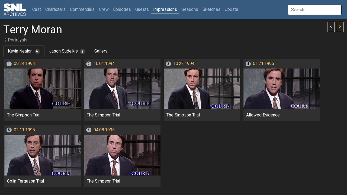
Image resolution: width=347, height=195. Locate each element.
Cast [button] (37, 9)
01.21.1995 (263, 63)
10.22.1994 (183, 63)
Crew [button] (104, 9)
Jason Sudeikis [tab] (67, 51)
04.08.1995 (104, 130)
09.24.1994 (24, 63)
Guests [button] (142, 9)
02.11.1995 (24, 130)
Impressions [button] (165, 9)
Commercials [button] (82, 9)
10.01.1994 (104, 63)
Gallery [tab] (100, 51)
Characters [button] (55, 9)
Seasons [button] (189, 9)
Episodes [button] (122, 9)
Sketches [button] (211, 9)
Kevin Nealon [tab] (24, 51)
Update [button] (231, 9)
